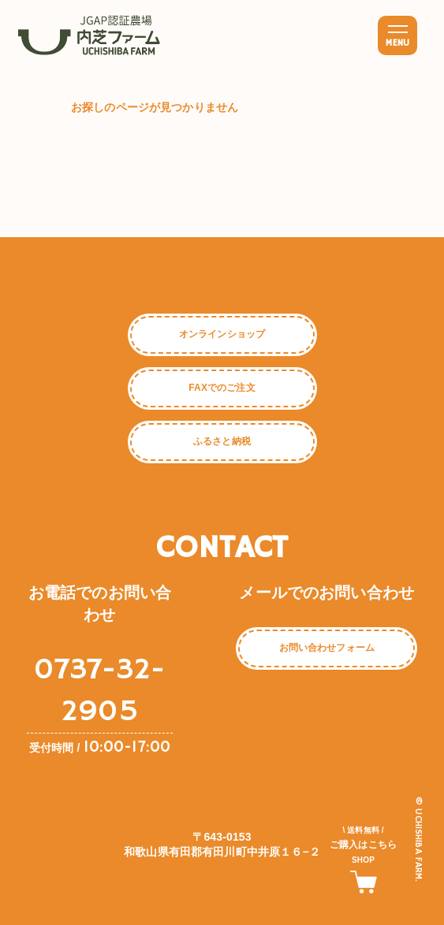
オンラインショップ (222, 334)
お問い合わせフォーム (327, 647)
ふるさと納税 (222, 441)
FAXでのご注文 (221, 387)
